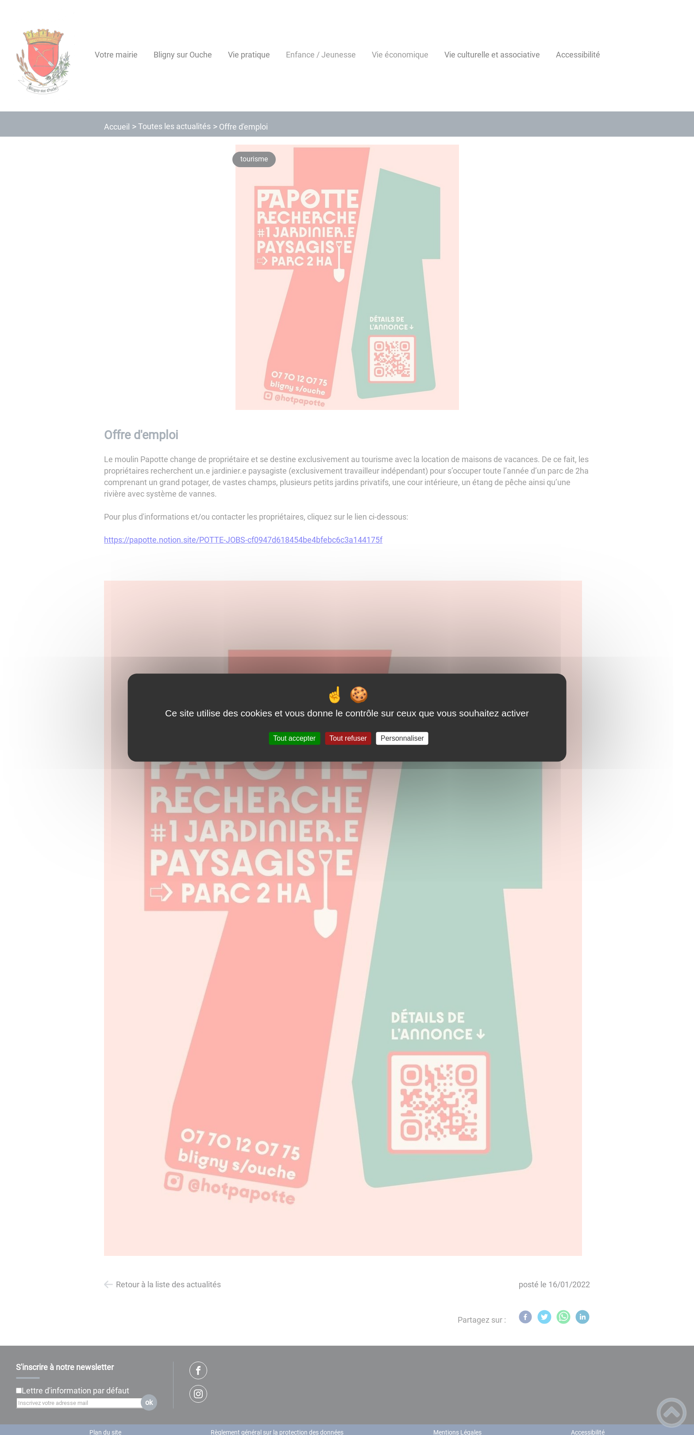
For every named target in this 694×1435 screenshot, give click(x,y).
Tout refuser (347, 738)
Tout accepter (294, 738)
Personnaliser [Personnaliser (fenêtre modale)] (402, 738)
